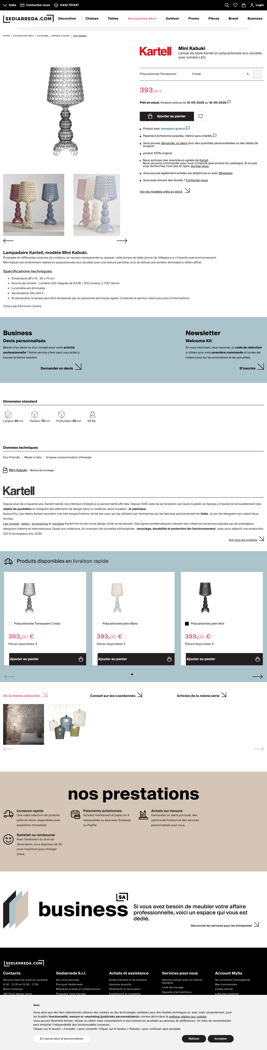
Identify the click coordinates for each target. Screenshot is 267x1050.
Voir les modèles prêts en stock (161, 191)
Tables (113, 18)
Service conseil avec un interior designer (182, 979)
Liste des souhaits (226, 992)
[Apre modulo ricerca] (227, 5)
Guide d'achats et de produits (128, 978)
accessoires (39, 523)
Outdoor (172, 18)
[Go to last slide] (8, 241)
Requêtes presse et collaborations (78, 987)
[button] (33, 205)
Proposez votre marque (71, 992)
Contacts (12, 971)
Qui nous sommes (67, 978)
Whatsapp (225, 173)
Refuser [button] (194, 1038)
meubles (58, 523)
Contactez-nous (197, 180)
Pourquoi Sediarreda (69, 982)
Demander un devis (57, 369)
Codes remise (224, 987)
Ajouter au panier (167, 116)
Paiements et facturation (125, 987)
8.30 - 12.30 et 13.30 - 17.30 (20, 982)
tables (25, 523)
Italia (12, 5)
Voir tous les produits (243, 540)
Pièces (213, 18)
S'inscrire (248, 369)
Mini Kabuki (18, 470)
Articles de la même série (198, 693)
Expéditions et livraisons (125, 992)
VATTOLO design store (17, 992)
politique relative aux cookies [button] (187, 1016)
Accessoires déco (142, 18)
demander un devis (174, 143)
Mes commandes (226, 982)
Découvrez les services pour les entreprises (221, 923)
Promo (194, 18)
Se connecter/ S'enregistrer (233, 978)
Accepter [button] (220, 1038)
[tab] (132, 672)
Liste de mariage (173, 985)
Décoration (67, 18)
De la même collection (21, 693)
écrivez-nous (200, 166)
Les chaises (11, 523)
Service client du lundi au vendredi (25, 978)
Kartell (203, 160)
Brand (233, 18)
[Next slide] (122, 241)
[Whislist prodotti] (235, 5)
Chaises (92, 18)
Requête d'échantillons (177, 990)
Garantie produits (120, 982)
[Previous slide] (9, 674)
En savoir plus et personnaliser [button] (61, 1038)
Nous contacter (13, 987)
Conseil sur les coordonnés (113, 693)
